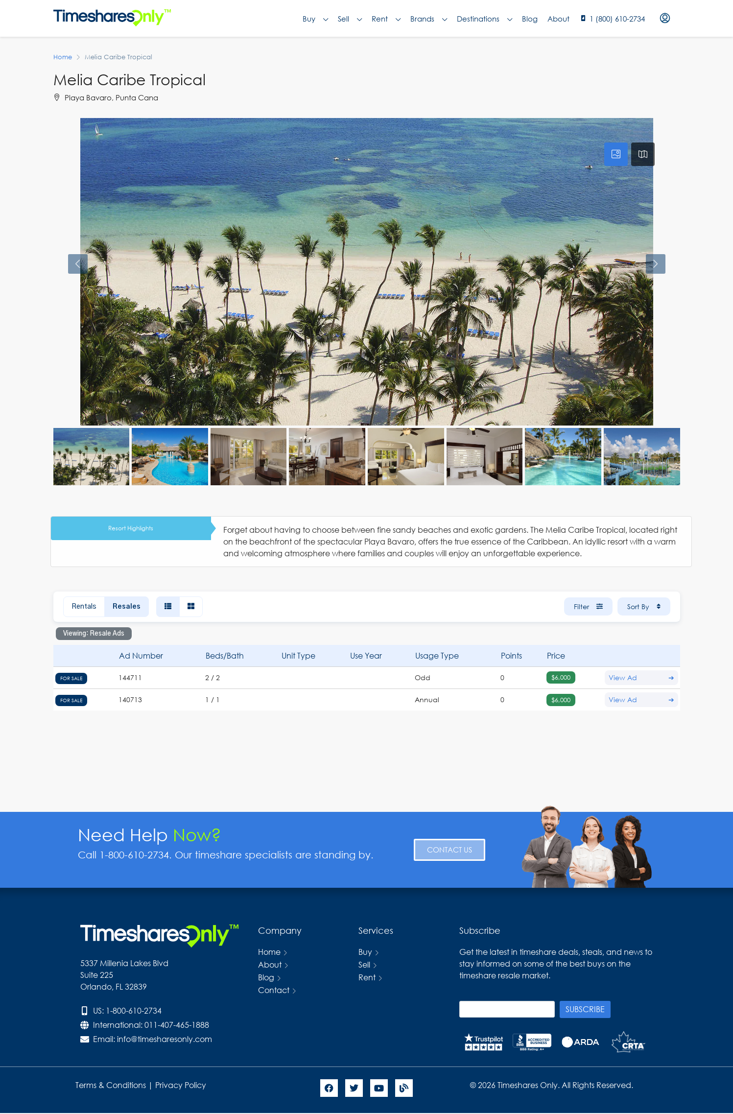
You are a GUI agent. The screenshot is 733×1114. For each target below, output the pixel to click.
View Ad (641, 678)
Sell (350, 18)
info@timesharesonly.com (164, 1039)
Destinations (484, 18)
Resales (127, 606)
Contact (273, 990)
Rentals (83, 606)
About (558, 19)
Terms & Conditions (110, 1085)
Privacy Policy (181, 1085)
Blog (530, 19)
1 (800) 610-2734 (617, 19)
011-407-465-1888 (176, 1024)
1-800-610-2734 (134, 1010)
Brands (428, 18)
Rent (386, 18)
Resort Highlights (130, 528)
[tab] (616, 154)
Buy (315, 18)
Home (269, 952)
